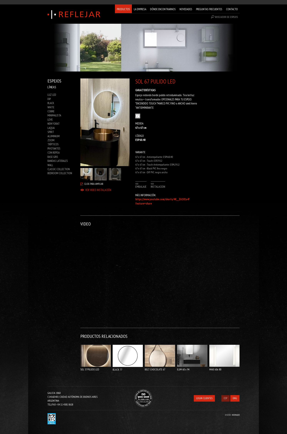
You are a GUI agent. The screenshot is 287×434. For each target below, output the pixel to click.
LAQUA (51, 128)
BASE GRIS (52, 157)
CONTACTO (232, 9)
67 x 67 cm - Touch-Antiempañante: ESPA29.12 (157, 164)
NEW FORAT (53, 123)
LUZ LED (51, 95)
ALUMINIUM (53, 136)
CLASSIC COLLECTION (58, 169)
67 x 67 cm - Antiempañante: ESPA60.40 (154, 157)
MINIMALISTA (54, 115)
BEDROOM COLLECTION (59, 173)
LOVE (50, 119)
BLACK (50, 103)
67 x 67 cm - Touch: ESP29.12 (148, 160)
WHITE (50, 107)
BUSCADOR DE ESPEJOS (224, 17)
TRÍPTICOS (53, 144)
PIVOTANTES (53, 148)
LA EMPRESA (140, 9)
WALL (50, 165)
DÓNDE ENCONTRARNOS (163, 9)
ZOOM (50, 140)
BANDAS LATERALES (57, 161)
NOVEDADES (186, 9)
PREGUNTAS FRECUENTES (209, 9)
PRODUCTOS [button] (123, 9)
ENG (235, 398)
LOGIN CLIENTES (204, 398)
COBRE (50, 111)
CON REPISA (53, 152)
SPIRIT (50, 132)
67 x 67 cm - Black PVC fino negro (151, 168)
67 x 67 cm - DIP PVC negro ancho (151, 172)
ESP (225, 398)
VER (140, 185)
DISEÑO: (232, 414)
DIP (49, 99)
